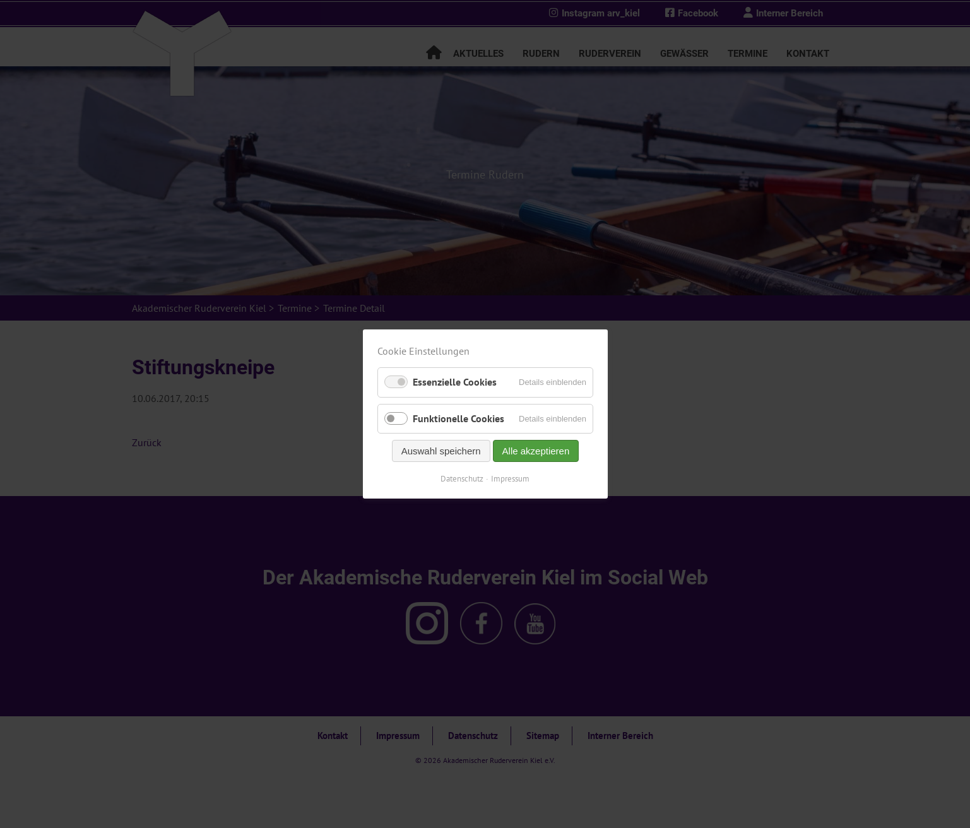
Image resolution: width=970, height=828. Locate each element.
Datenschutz (462, 478)
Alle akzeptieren (535, 451)
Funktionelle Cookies (458, 418)
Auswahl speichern (440, 451)
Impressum (510, 478)
